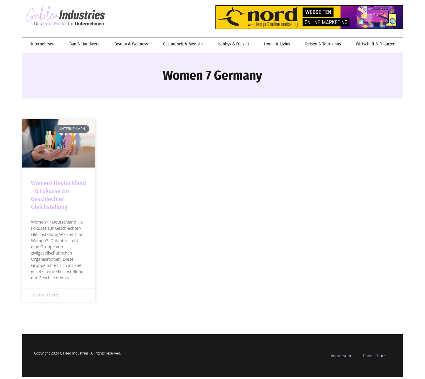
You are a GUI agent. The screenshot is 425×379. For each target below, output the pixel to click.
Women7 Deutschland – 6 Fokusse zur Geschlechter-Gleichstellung (58, 197)
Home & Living (277, 45)
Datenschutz (374, 357)
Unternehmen (42, 45)
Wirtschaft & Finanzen (375, 45)
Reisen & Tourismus (323, 45)
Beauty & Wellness (131, 45)
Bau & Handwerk (84, 45)
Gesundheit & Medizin (183, 45)
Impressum (341, 357)
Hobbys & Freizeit (233, 45)
